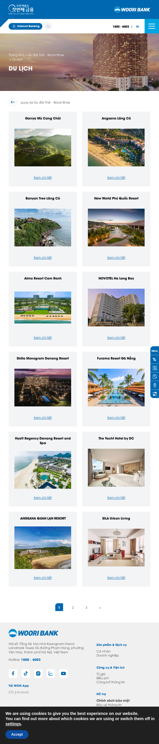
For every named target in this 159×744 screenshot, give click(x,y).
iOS (11, 692)
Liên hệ (101, 708)
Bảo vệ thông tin (109, 704)
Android (22, 692)
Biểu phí (102, 678)
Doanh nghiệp (107, 655)
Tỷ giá (100, 673)
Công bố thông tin (110, 682)
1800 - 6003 (121, 26)
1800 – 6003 (31, 659)
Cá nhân (103, 651)
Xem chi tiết (43, 177)
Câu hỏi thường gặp (105, 714)
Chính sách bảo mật (113, 700)
